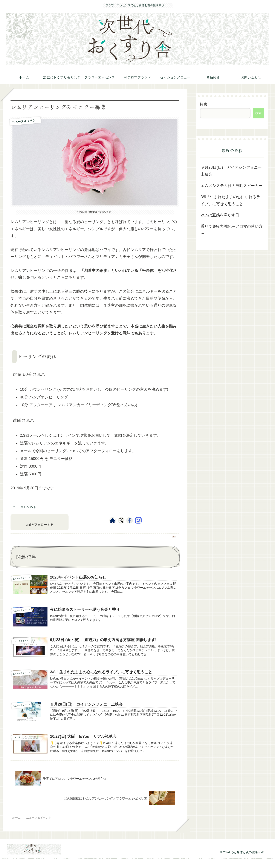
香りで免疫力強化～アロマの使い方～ (232, 229)
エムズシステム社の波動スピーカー (232, 186)
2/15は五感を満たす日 (220, 215)
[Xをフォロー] (121, 520)
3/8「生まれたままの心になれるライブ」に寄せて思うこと (230, 200)
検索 (204, 104)
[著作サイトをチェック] (112, 520)
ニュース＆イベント (24, 507)
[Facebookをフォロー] (129, 520)
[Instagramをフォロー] (138, 520)
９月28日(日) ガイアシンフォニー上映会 (231, 170)
